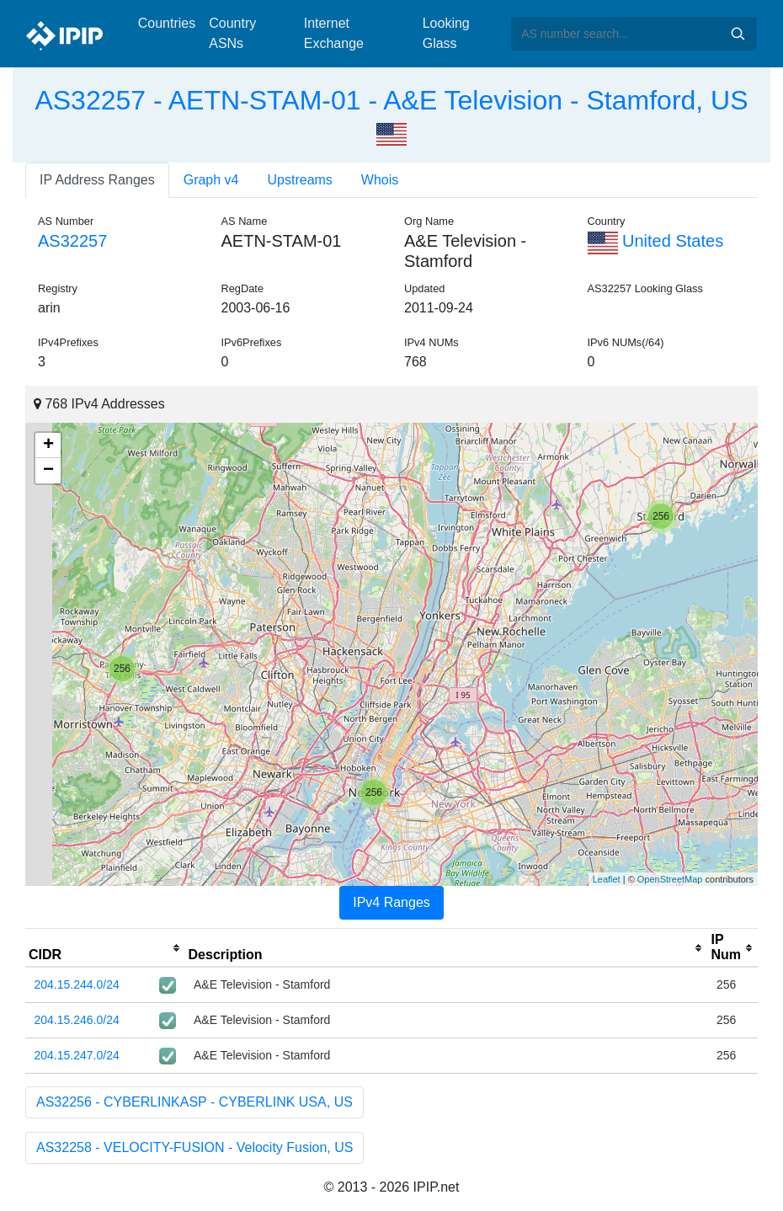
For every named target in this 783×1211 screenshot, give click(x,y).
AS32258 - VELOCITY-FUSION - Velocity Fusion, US (194, 1147)
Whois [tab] (379, 180)
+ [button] (48, 445)
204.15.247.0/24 (77, 1055)
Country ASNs (232, 33)
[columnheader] (105, 948)
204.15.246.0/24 (77, 1020)
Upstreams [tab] (300, 180)
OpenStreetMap (670, 879)
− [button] (48, 470)
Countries (166, 23)
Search (737, 33)
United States (656, 241)
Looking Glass (446, 33)
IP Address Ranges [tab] (97, 180)
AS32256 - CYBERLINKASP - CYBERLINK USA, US (194, 1102)
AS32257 (72, 241)
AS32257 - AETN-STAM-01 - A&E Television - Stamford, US (391, 100)
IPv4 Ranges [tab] (391, 902)
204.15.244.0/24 (77, 984)
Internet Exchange (334, 33)
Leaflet (607, 879)
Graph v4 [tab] (211, 180)
